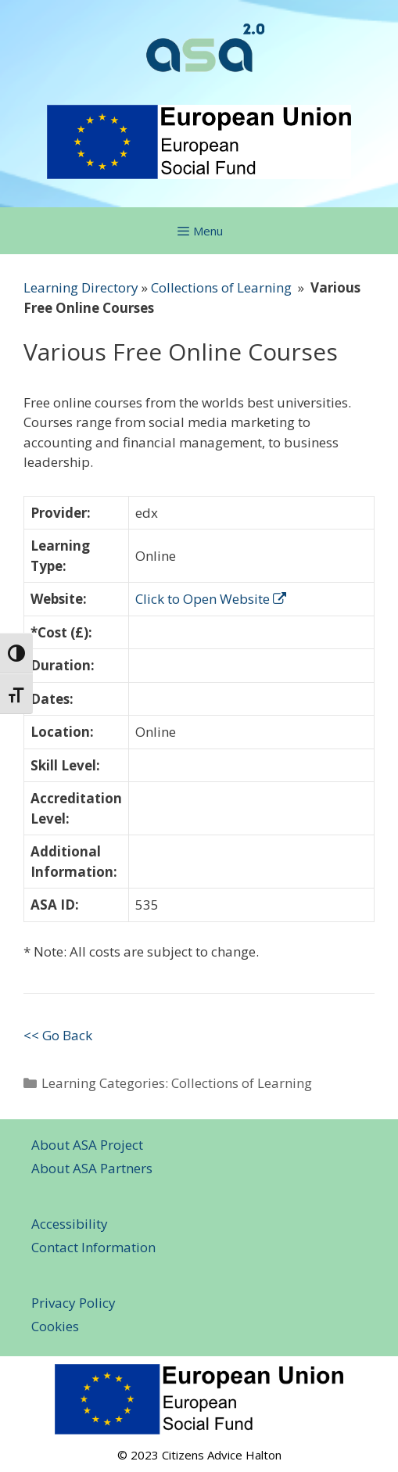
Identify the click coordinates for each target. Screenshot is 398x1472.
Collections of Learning (221, 287)
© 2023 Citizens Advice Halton (199, 1455)
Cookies (55, 1326)
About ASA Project (87, 1145)
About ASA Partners (91, 1168)
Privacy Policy (73, 1303)
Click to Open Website (210, 599)
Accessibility (69, 1224)
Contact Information (93, 1247)
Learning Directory (80, 287)
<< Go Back (57, 1035)
